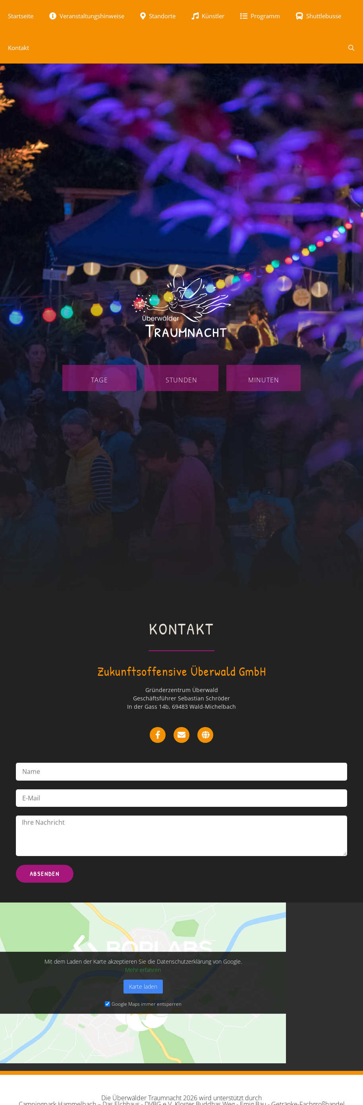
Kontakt (18, 48)
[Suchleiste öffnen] (351, 48)
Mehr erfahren (143, 970)
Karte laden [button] (143, 986)
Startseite (20, 16)
